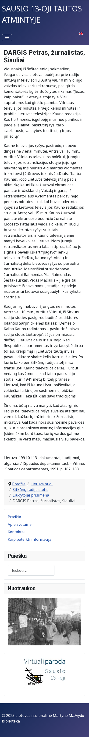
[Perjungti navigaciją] (7, 37)
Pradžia (14, 516)
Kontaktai (16, 531)
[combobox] (31, 570)
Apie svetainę (20, 524)
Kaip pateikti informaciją (29, 539)
